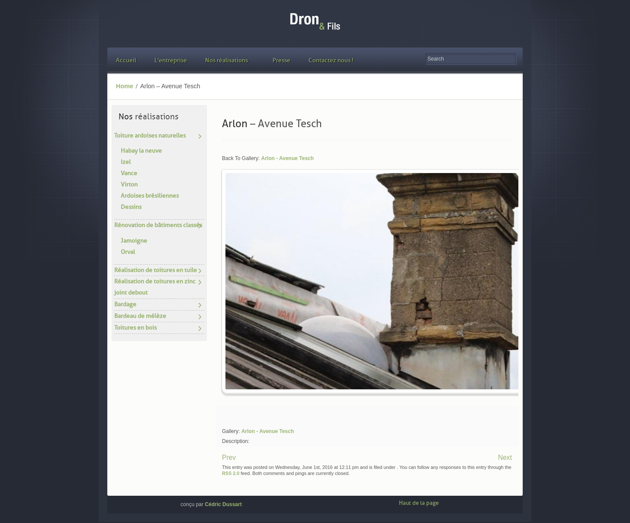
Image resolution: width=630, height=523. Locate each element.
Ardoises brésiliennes (150, 195)
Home (124, 86)
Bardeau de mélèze (140, 316)
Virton (129, 184)
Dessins (131, 207)
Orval (128, 252)
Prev (229, 457)
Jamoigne (134, 240)
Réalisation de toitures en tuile (155, 270)
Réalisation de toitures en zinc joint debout (155, 287)
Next (505, 457)
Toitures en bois (135, 327)
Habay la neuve (141, 150)
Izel (126, 162)
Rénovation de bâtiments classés (158, 225)
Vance (129, 173)
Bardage (125, 304)
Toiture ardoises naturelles (150, 135)
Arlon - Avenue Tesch (287, 158)
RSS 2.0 (230, 473)
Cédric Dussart (223, 504)
